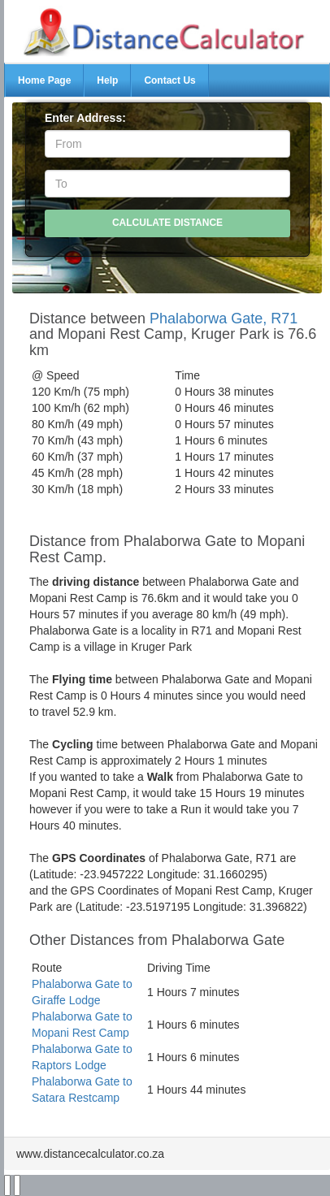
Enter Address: (85, 117)
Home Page (44, 80)
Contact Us (169, 80)
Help (107, 80)
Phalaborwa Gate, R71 (223, 318)
